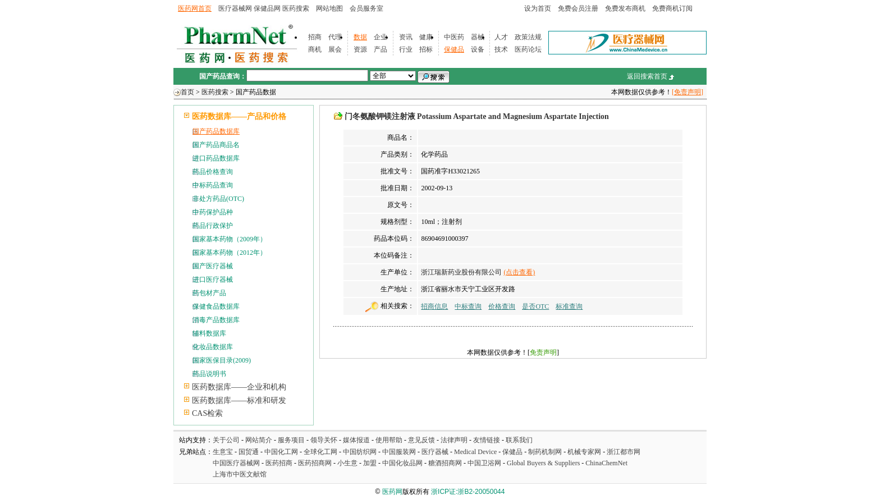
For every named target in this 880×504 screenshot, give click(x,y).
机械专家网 (584, 452)
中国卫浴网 (485, 463)
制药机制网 (545, 452)
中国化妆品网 (402, 463)
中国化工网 (281, 452)
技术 (501, 49)
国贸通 (249, 452)
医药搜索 (295, 8)
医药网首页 (195, 8)
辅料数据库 (209, 333)
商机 (315, 49)
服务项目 (291, 440)
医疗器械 (434, 452)
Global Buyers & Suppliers (543, 463)
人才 (501, 37)
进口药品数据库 (216, 158)
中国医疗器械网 (236, 463)
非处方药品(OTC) (218, 199)
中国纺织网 (360, 452)
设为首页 (537, 8)
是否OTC (535, 306)
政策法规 (528, 37)
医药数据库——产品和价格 (239, 116)
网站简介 (258, 440)
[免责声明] (687, 92)
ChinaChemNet (606, 463)
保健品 (454, 49)
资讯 (405, 37)
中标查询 (468, 306)
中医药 (454, 37)
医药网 (392, 492)
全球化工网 (320, 452)
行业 (405, 49)
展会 (335, 49)
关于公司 (226, 440)
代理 (335, 37)
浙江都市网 (623, 452)
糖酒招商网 (445, 463)
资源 (360, 49)
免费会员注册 (578, 8)
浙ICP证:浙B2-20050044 (468, 492)
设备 (477, 49)
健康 (426, 37)
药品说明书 (209, 374)
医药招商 (278, 463)
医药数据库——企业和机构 (239, 387)
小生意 (347, 463)
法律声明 (454, 440)
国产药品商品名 (216, 145)
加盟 (370, 463)
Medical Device (475, 452)
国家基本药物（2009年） (229, 239)
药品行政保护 (212, 226)
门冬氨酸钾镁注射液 (380, 116)
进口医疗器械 (212, 279)
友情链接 (486, 440)
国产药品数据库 (216, 131)
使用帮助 (388, 440)
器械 (477, 37)
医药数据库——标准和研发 (239, 400)
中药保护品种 (212, 212)
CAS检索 (207, 413)
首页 (187, 92)
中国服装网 (399, 452)
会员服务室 (366, 8)
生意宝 (223, 452)
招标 (426, 49)
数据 (360, 37)
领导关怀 (323, 440)
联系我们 (519, 440)
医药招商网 (315, 463)
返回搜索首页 (647, 76)
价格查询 (501, 306)
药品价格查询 (212, 172)
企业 (380, 37)
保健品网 (267, 8)
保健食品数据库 (216, 306)
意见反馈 (421, 440)
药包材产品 (209, 293)
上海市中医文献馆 (240, 474)
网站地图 (329, 8)
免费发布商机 (625, 8)
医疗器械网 (235, 8)
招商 (315, 37)
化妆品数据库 (212, 347)
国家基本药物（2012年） (229, 252)
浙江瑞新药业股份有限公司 (461, 272)
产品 (380, 49)
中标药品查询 (212, 185)
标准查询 (569, 306)
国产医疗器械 (212, 266)
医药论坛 (528, 49)
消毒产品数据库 (216, 320)
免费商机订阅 (672, 8)
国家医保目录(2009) (221, 360)
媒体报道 (356, 440)
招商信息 (434, 306)
